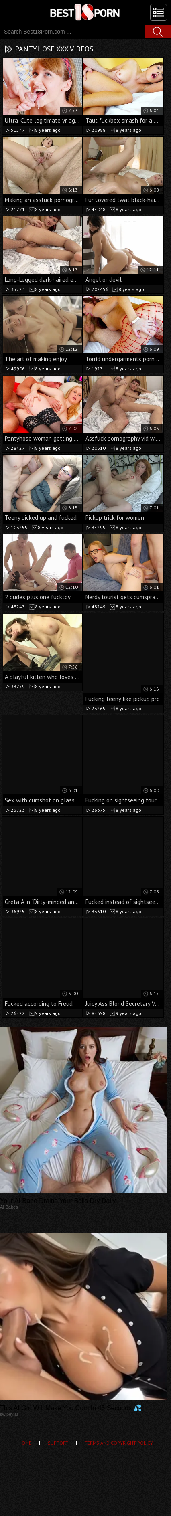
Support (58, 1443)
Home (24, 1443)
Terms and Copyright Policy (119, 1443)
